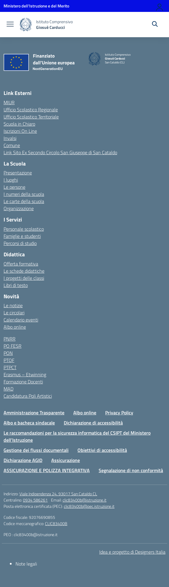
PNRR (9, 338)
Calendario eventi (21, 319)
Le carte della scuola (24, 201)
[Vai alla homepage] (26, 24)
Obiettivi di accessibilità (102, 450)
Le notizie (13, 305)
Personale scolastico (24, 228)
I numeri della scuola (24, 194)
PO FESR (12, 345)
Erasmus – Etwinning (25, 374)
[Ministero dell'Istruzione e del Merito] (36, 6)
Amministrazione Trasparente (34, 412)
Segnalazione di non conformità (131, 470)
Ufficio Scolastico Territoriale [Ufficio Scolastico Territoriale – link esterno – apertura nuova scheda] (31, 116)
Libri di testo (16, 285)
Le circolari (14, 312)
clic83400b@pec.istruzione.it (89, 506)
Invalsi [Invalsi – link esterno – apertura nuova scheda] (10, 138)
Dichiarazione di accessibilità (93, 422)
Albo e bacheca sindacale (29, 422)
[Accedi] (159, 6)
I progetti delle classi (24, 278)
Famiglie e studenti (22, 236)
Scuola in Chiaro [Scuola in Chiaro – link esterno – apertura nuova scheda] (19, 123)
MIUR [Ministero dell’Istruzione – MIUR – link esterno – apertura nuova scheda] (9, 102)
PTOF (9, 360)
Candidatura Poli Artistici (28, 395)
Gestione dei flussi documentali (36, 450)
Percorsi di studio (20, 243)
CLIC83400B (56, 523)
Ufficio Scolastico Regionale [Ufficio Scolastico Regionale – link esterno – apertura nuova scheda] (31, 109)
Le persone (14, 187)
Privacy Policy (119, 412)
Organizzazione (19, 208)
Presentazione (18, 172)
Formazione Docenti (23, 381)
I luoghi (11, 179)
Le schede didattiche (24, 270)
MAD (8, 388)
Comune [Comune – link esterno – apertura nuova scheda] (12, 145)
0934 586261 (35, 500)
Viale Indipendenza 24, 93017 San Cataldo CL (58, 494)
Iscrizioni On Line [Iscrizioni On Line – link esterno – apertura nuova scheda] (20, 131)
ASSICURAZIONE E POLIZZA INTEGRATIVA (47, 470)
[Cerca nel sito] (154, 25)
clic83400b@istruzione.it (84, 500)
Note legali (26, 563)
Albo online (15, 326)
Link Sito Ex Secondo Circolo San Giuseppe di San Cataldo (60, 152)
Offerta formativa (21, 263)
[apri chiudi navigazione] (10, 24)
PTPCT (10, 367)
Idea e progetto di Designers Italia (132, 551)
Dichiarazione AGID (23, 460)
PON (8, 353)
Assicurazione (65, 460)
